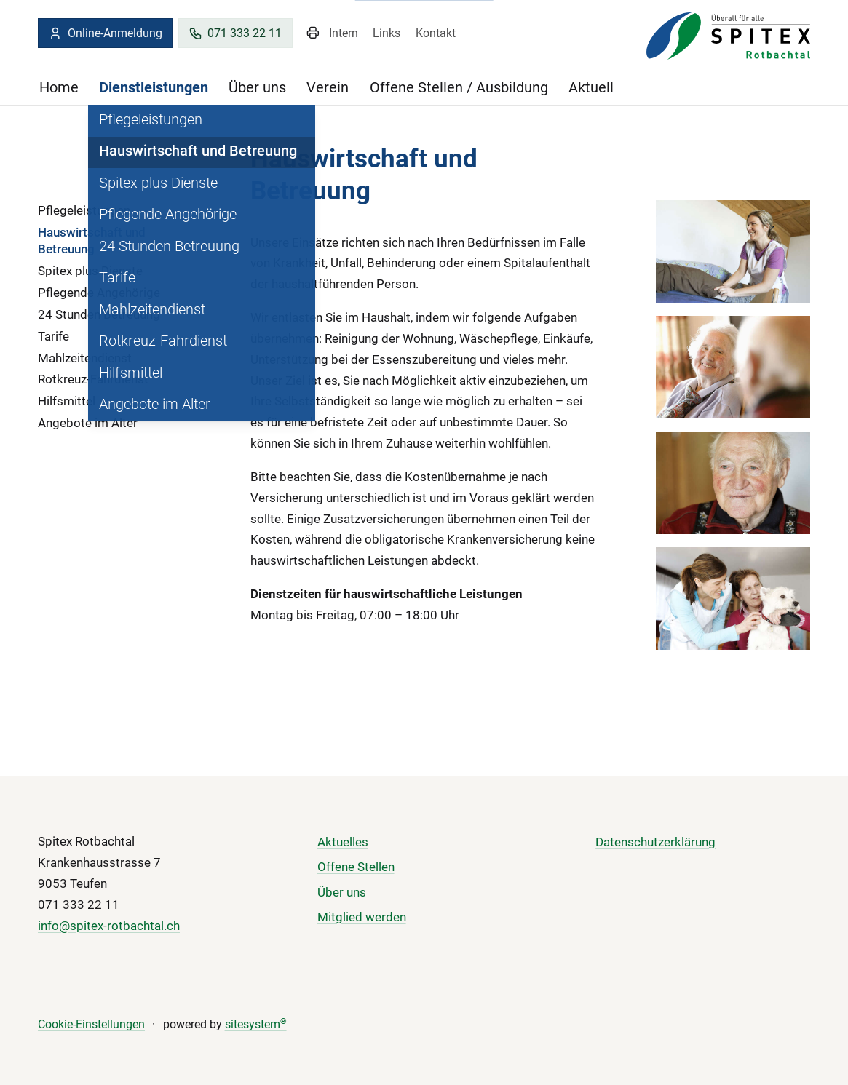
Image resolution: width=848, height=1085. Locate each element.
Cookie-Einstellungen (91, 1024)
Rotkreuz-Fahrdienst (93, 379)
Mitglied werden (361, 917)
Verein (327, 87)
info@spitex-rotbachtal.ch (109, 925)
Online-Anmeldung (105, 33)
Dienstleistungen (153, 87)
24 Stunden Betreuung (99, 314)
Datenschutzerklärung (655, 842)
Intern (343, 33)
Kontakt (436, 33)
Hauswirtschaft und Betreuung (92, 240)
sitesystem (256, 1024)
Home (59, 87)
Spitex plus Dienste (90, 270)
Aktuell (591, 87)
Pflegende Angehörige (99, 292)
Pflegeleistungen (84, 210)
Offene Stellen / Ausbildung (459, 87)
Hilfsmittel (66, 401)
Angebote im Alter (88, 423)
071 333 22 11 (235, 33)
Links (386, 33)
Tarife (53, 336)
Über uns (257, 87)
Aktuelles (342, 842)
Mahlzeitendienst (85, 358)
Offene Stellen (356, 866)
